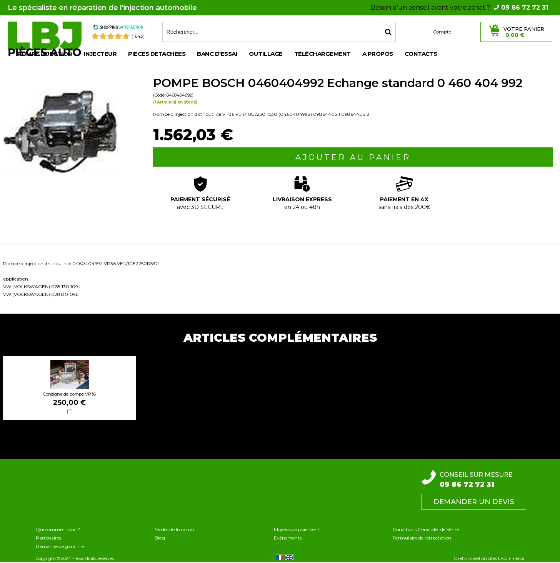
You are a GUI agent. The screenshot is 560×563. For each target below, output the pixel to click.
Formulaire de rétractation (422, 538)
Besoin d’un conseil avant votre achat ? (459, 7)
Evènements (288, 538)
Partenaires (48, 538)
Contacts (421, 53)
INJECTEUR (100, 53)
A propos (377, 53)
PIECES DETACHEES (156, 53)
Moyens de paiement (297, 529)
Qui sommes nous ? (58, 529)
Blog (160, 538)
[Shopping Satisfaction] (118, 28)
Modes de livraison (174, 529)
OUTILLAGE (266, 53)
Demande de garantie (60, 546)
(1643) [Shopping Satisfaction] (138, 36)
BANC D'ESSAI (217, 53)
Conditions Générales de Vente (426, 529)
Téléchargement (322, 53)
